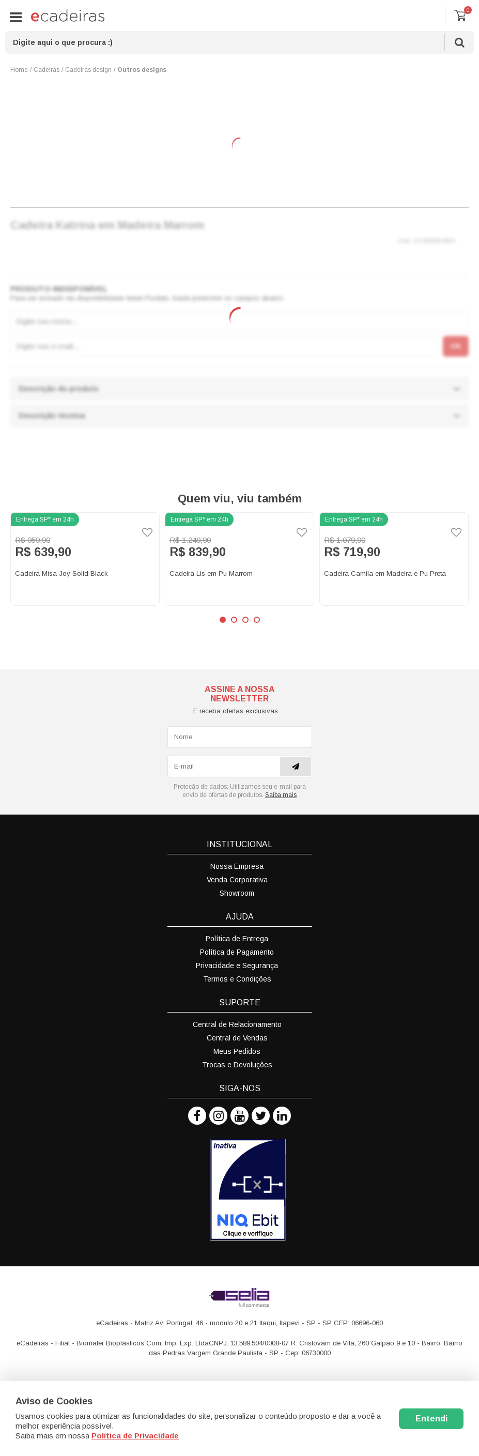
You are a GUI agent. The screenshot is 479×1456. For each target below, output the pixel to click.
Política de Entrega (237, 938)
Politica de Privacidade (135, 1435)
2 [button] (234, 620)
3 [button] (245, 620)
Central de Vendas (237, 1038)
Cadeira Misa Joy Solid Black (61, 573)
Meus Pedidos (236, 1051)
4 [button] (257, 620)
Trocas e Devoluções (237, 1065)
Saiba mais (281, 795)
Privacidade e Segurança (237, 965)
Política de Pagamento (237, 952)
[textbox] (239, 42)
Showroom (237, 893)
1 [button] (223, 620)
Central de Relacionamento (237, 1024)
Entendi (431, 1418)
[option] (85, 559)
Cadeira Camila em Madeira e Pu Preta (385, 573)
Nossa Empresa (237, 866)
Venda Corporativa (237, 880)
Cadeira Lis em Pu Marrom (211, 573)
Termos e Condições (237, 979)
